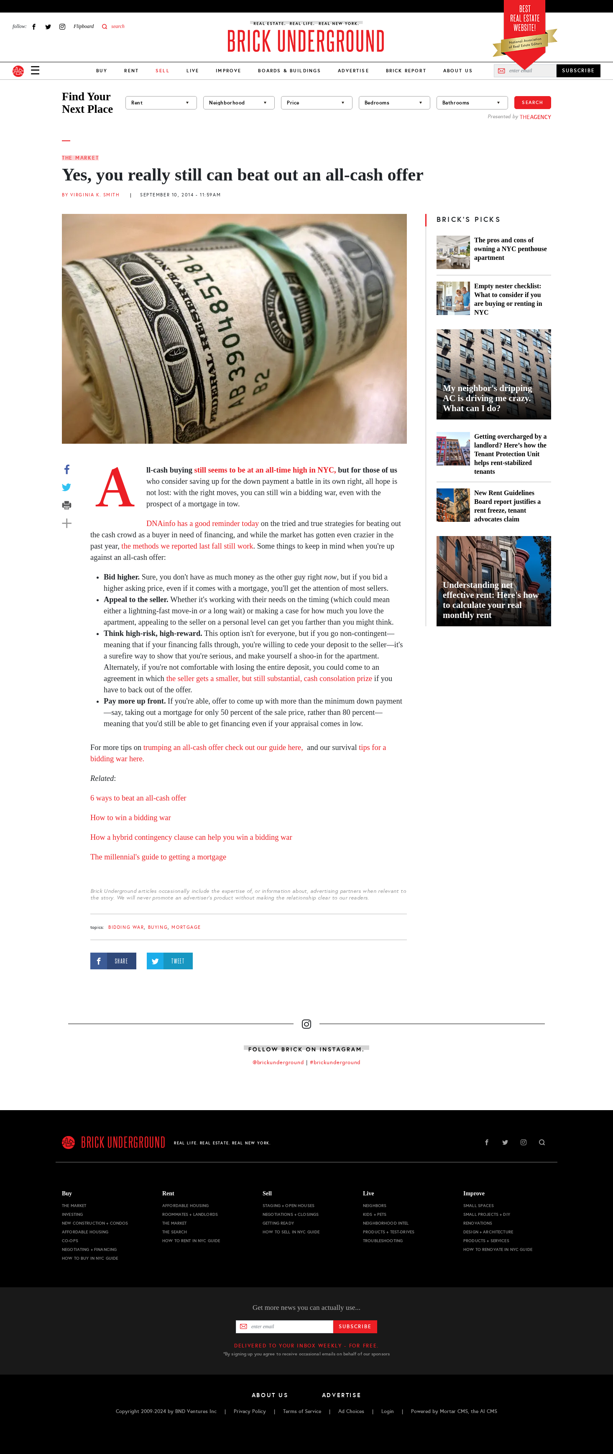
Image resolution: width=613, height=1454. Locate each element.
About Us (458, 71)
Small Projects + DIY (486, 1214)
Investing (72, 1214)
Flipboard (84, 26)
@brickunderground (278, 1062)
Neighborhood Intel (386, 1223)
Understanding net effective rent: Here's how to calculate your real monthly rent (491, 600)
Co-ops (70, 1240)
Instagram (62, 26)
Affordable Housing (85, 1232)
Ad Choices (351, 1411)
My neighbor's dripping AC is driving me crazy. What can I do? (487, 398)
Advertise (353, 71)
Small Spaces (478, 1205)
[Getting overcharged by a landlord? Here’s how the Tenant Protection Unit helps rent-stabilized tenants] (453, 454)
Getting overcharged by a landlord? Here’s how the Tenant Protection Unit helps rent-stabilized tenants (510, 454)
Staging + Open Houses (288, 1205)
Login (387, 1411)
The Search (174, 1232)
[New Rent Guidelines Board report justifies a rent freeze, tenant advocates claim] (453, 506)
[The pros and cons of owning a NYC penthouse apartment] (453, 252)
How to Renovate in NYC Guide (497, 1249)
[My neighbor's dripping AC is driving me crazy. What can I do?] (494, 374)
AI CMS (488, 1411)
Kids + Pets (375, 1214)
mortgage (186, 927)
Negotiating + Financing (89, 1249)
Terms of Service (302, 1411)
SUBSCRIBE (578, 70)
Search (533, 102)
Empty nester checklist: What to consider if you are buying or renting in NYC (508, 299)
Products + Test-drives (388, 1232)
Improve (228, 71)
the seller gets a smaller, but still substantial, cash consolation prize (269, 678)
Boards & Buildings (289, 71)
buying (158, 927)
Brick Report (406, 71)
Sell (267, 1193)
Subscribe (355, 1326)
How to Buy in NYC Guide (90, 1258)
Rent (131, 71)
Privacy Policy (250, 1411)
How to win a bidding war (130, 817)
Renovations (478, 1223)
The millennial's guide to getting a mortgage (158, 857)
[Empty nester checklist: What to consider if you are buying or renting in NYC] (453, 299)
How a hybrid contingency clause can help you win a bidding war (191, 837)
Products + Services (486, 1240)
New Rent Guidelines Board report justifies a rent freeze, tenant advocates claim (507, 506)
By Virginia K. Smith (91, 195)
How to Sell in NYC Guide (291, 1232)
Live (192, 71)
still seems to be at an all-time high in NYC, (264, 470)
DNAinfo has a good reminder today (202, 523)
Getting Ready (278, 1223)
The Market (80, 157)
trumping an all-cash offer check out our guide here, (223, 747)
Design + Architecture (488, 1232)
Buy (101, 71)
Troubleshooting (383, 1240)
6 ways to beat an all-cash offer (138, 798)
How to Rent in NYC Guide (191, 1240)
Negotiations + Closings (291, 1214)
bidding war (126, 927)
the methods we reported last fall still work (187, 546)
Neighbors (374, 1205)
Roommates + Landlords (190, 1214)
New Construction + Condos (95, 1223)
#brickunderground (335, 1062)
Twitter (48, 26)
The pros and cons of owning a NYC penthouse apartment (510, 248)
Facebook (34, 26)
